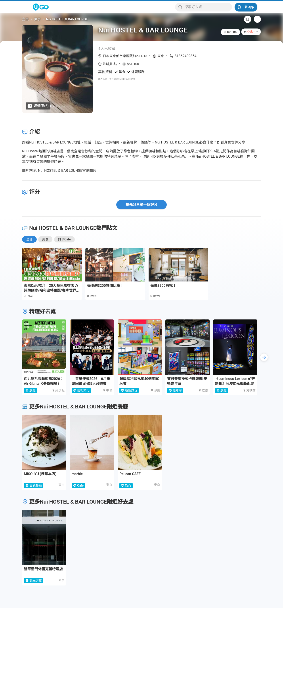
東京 (37, 19)
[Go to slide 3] (56, 106)
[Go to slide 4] (59, 106)
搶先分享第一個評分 (141, 204)
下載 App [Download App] (246, 7)
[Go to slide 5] (62, 106)
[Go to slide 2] (53, 106)
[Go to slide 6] (64, 106)
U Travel (28, 296)
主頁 (25, 19)
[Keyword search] (206, 7)
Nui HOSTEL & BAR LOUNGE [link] (67, 19)
